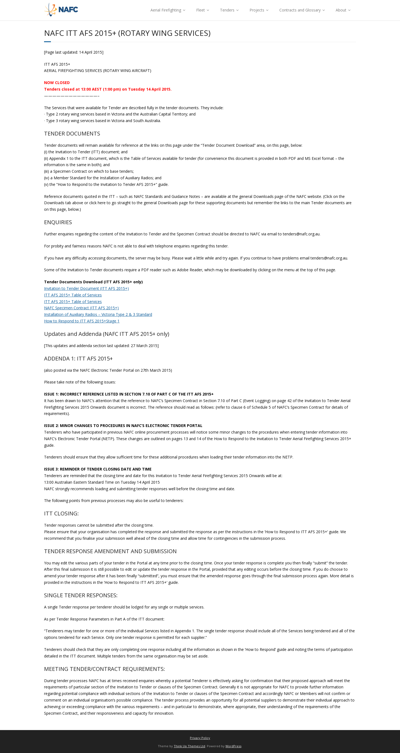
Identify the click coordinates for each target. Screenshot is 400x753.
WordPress (233, 746)
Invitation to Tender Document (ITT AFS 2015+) (86, 288)
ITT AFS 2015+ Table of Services (73, 295)
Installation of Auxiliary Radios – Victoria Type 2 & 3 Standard (98, 314)
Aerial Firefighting (165, 10)
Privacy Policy (200, 738)
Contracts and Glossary (300, 10)
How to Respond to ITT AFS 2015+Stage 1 (82, 321)
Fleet (200, 10)
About (341, 10)
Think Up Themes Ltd (189, 746)
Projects (257, 10)
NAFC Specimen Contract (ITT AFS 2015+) (81, 307)
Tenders (227, 10)
